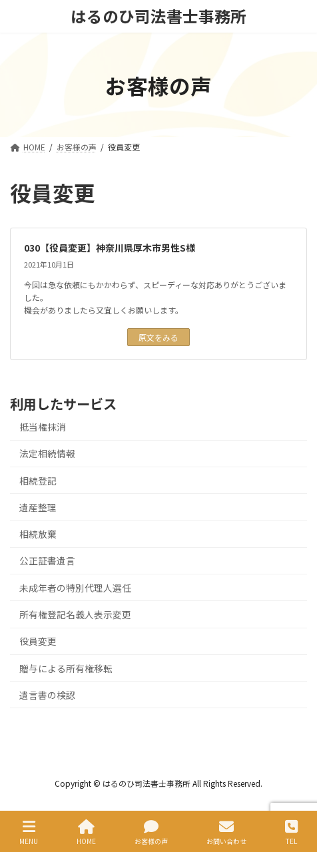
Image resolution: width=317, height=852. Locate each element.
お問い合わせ (226, 832)
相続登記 (38, 480)
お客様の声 (151, 832)
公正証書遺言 (47, 560)
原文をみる (158, 337)
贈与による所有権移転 (66, 667)
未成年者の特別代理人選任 (75, 587)
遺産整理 (38, 506)
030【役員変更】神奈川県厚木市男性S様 (109, 247)
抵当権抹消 (42, 426)
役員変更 (38, 641)
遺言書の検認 (47, 694)
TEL (291, 832)
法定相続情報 (47, 453)
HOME (86, 832)
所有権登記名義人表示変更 (75, 614)
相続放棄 (38, 533)
